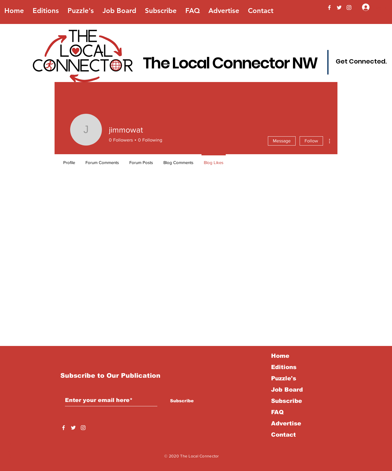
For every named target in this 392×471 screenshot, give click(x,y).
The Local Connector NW (230, 63)
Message (282, 140)
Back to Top (9, 445)
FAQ (277, 412)
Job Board (287, 389)
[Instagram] (349, 7)
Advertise (286, 423)
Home (280, 356)
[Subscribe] (182, 400)
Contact (283, 434)
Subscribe (286, 401)
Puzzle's (283, 378)
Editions (283, 367)
